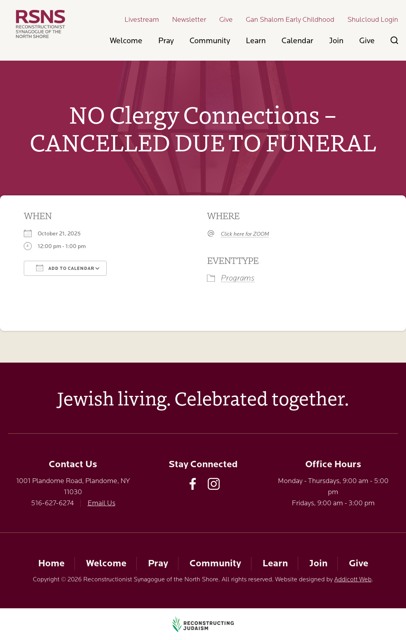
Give (226, 19)
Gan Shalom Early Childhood (290, 19)
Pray (166, 40)
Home (51, 563)
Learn (256, 40)
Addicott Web (353, 579)
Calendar (297, 40)
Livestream (141, 19)
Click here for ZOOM (245, 234)
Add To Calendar (65, 267)
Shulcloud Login (372, 19)
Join (336, 40)
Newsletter (189, 19)
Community (210, 40)
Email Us (101, 503)
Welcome (126, 40)
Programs (238, 278)
